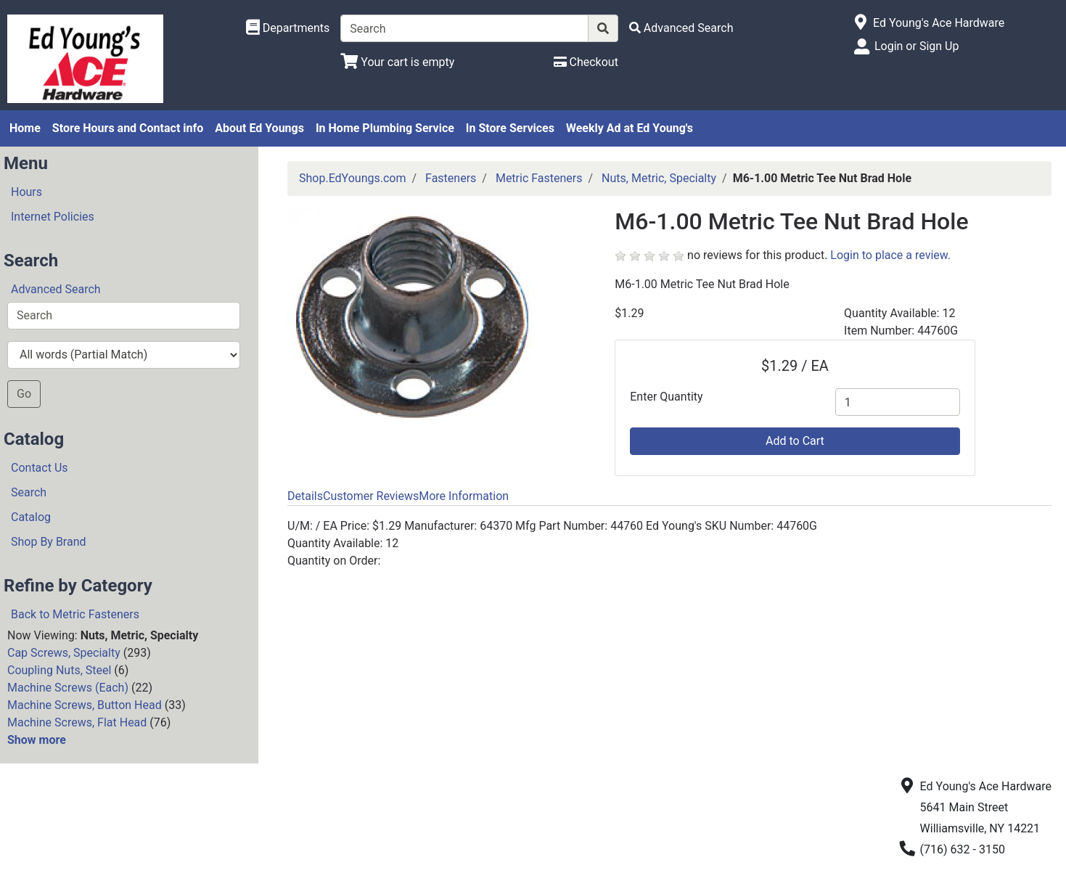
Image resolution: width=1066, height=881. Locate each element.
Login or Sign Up (916, 46)
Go (24, 394)
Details (305, 496)
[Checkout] (586, 62)
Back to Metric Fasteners (75, 614)
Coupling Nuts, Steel (59, 670)
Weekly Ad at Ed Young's (629, 128)
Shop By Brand (48, 542)
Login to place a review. (890, 255)
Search (28, 492)
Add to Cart (795, 441)
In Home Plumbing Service (385, 128)
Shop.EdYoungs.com (352, 178)
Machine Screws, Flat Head (77, 722)
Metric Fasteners (539, 178)
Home (25, 128)
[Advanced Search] (681, 28)
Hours (26, 192)
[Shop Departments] (288, 28)
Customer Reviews (371, 496)
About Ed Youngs (259, 128)
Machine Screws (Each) (67, 687)
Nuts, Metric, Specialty (659, 178)
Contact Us (39, 468)
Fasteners (450, 178)
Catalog (31, 517)
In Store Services (510, 128)
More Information (464, 496)
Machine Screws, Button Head (84, 705)
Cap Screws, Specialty (63, 653)
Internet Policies (52, 217)
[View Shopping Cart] (397, 62)
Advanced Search (56, 289)
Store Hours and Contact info (127, 128)
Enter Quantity (666, 396)
